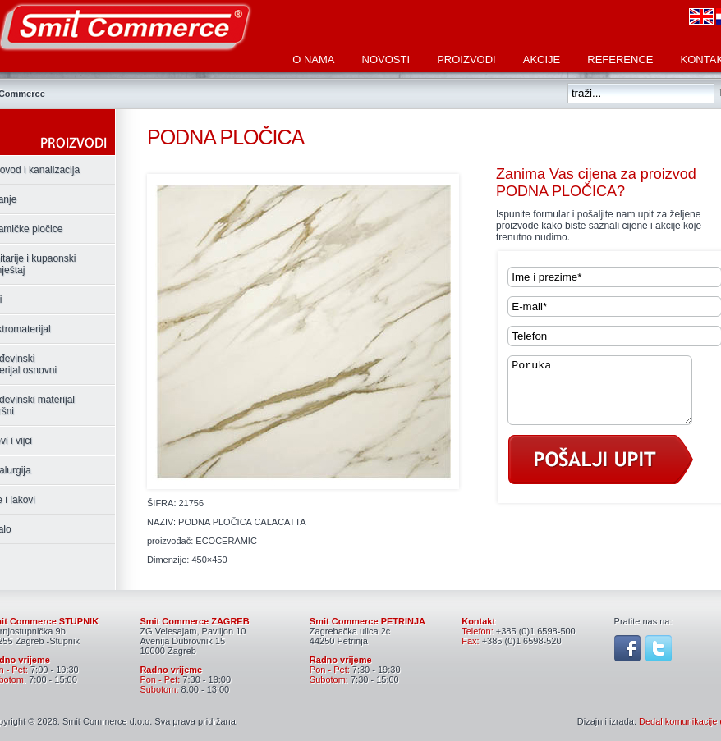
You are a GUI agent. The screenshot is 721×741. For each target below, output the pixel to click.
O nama (313, 59)
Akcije (542, 59)
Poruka (610, 396)
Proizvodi (466, 59)
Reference (620, 59)
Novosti (386, 59)
